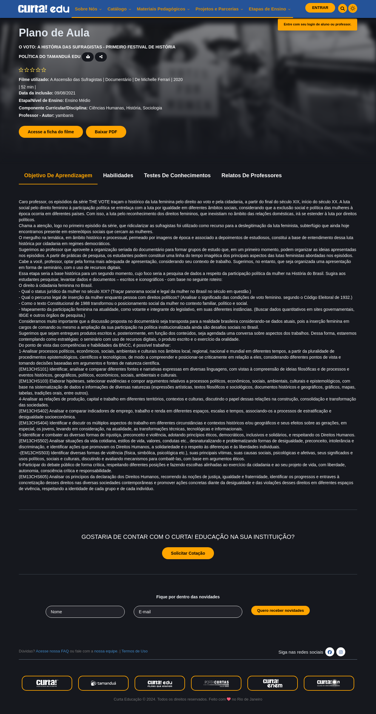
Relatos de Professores (251, 175)
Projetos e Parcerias (219, 8)
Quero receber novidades (280, 610)
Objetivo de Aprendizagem (58, 175)
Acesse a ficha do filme (51, 131)
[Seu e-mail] (188, 612)
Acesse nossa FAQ (52, 651)
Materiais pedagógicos (163, 8)
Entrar (320, 7)
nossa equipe (105, 651)
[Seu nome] (85, 612)
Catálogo (119, 8)
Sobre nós (88, 8)
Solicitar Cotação (188, 553)
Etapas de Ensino (270, 8)
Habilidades (118, 175)
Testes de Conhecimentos (177, 175)
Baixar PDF (106, 131)
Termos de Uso (134, 651)
